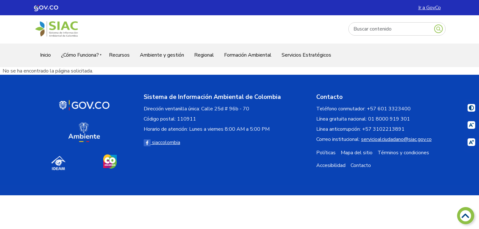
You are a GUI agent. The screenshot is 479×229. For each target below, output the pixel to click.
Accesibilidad (331, 165)
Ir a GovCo (429, 7)
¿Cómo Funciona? (79, 59)
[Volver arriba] (465, 215)
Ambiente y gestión (162, 55)
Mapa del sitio (357, 152)
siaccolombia (162, 142)
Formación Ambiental (247, 55)
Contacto (361, 165)
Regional (204, 55)
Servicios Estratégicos (306, 55)
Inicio (45, 55)
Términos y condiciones (403, 152)
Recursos (119, 55)
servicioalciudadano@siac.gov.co (396, 139)
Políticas (326, 152)
